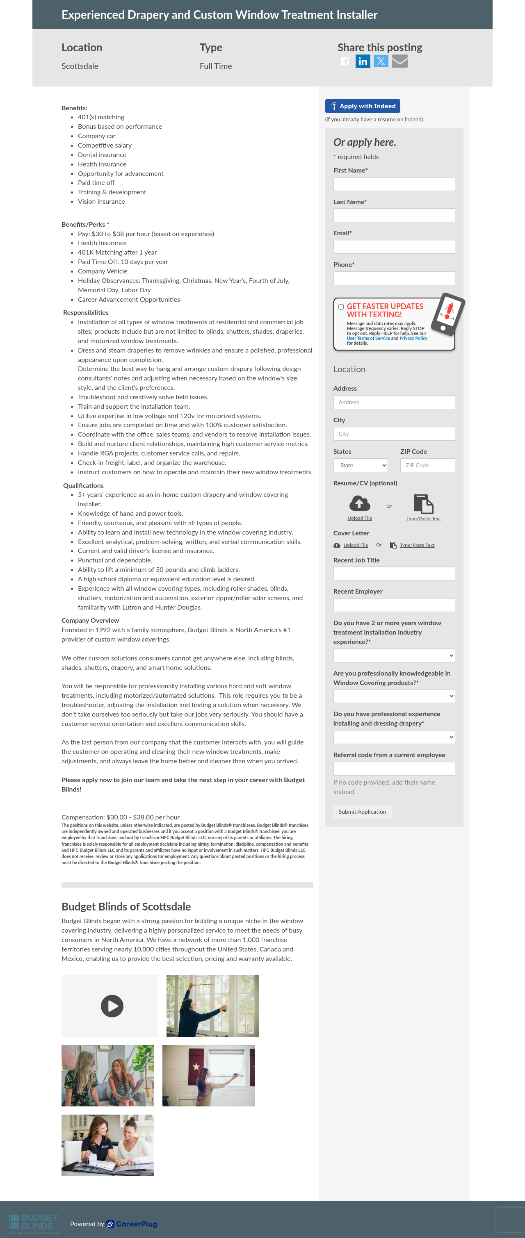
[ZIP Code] (427, 465)
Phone (344, 264)
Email (342, 233)
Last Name (350, 201)
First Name (350, 170)
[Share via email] (400, 60)
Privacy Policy (413, 338)
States (342, 451)
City (339, 419)
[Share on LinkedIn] (363, 61)
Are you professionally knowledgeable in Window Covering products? (392, 677)
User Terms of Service (368, 338)
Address (345, 388)
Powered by (113, 1224)
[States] (360, 465)
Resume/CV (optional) (365, 483)
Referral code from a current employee (389, 754)
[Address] (394, 402)
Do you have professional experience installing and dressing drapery (387, 718)
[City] (394, 434)
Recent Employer (358, 591)
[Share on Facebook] (345, 61)
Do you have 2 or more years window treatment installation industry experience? (387, 632)
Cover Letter (351, 533)
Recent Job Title (356, 560)
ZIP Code (413, 451)
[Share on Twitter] (381, 61)
